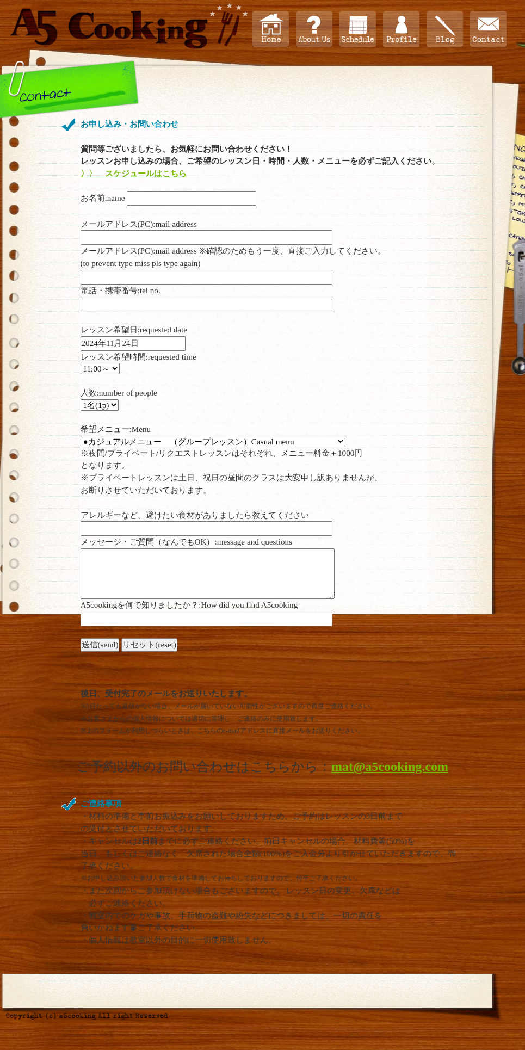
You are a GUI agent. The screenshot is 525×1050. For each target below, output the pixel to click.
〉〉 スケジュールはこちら (134, 173)
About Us (314, 29)
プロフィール (401, 29)
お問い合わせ (488, 29)
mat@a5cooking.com (389, 766)
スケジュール (357, 29)
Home (270, 29)
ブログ (445, 29)
